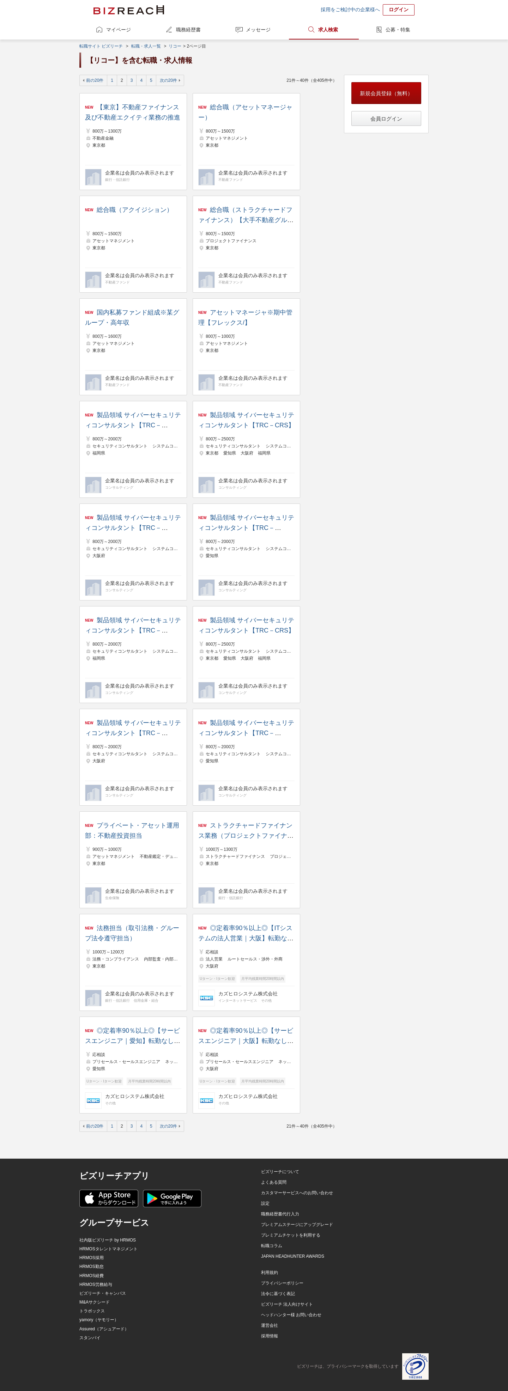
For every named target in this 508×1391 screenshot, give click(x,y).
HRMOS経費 (91, 1275)
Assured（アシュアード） (104, 1328)
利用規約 (269, 1272)
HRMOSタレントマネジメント (108, 1248)
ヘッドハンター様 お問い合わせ (291, 1314)
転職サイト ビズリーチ (101, 46)
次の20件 (168, 80)
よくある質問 (273, 1182)
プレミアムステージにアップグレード (297, 1224)
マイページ (118, 29)
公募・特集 (398, 29)
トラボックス (92, 1310)
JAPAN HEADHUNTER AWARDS (292, 1256)
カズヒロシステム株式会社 (248, 993)
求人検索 (328, 29)
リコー (175, 46)
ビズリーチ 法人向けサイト (287, 1304)
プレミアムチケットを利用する (290, 1235)
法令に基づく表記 (278, 1293)
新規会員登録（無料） (386, 93)
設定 (265, 1203)
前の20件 (94, 80)
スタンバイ (90, 1337)
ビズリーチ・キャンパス (102, 1293)
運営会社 (269, 1325)
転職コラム (271, 1245)
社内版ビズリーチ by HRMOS (107, 1240)
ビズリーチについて (280, 1171)
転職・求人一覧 (146, 46)
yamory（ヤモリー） (99, 1319)
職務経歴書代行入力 (280, 1214)
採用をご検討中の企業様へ (350, 9)
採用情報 (269, 1336)
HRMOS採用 (91, 1257)
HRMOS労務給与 (95, 1284)
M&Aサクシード (94, 1302)
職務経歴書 (188, 29)
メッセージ (258, 29)
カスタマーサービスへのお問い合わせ (297, 1192)
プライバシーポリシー (282, 1283)
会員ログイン (386, 119)
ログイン (399, 9)
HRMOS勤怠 (91, 1266)
